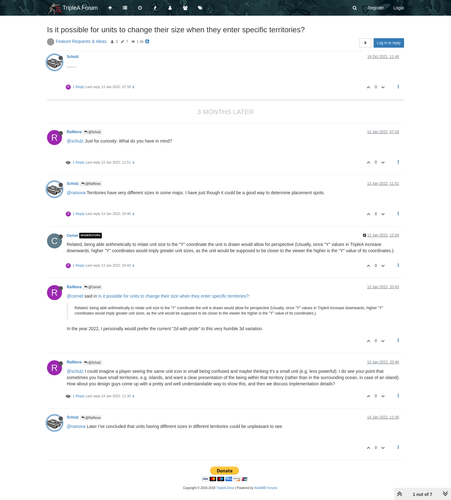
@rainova (76, 192)
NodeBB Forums (265, 488)
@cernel (75, 296)
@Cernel (92, 287)
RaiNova (74, 132)
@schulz (75, 140)
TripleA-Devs (225, 488)
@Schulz (92, 132)
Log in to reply (389, 43)
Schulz (73, 57)
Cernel (72, 235)
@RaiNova (91, 183)
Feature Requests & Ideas (81, 41)
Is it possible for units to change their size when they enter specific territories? (173, 296)
